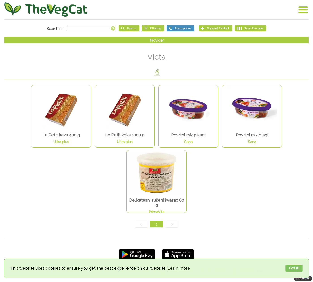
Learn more (178, 268)
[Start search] (129, 28)
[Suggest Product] (215, 28)
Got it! (294, 268)
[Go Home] (45, 9)
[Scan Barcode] (250, 28)
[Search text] (91, 28)
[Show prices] (180, 28)
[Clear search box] (113, 28)
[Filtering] (153, 28)
